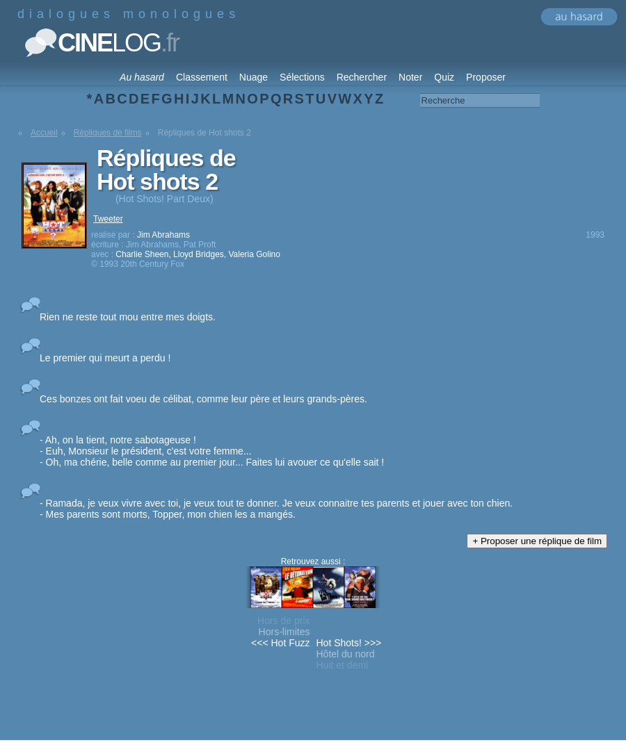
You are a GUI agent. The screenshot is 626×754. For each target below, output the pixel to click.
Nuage (253, 77)
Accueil (44, 133)
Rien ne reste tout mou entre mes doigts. (128, 316)
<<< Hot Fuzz (280, 642)
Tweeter (108, 219)
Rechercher (362, 77)
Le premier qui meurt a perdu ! (105, 357)
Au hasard (142, 77)
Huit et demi (342, 665)
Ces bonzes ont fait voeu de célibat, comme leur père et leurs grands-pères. (203, 398)
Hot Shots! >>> (349, 642)
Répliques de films (108, 133)
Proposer (486, 77)
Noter (410, 77)
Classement (201, 77)
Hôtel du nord (345, 653)
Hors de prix (283, 620)
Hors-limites (284, 631)
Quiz (444, 77)
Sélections (302, 77)
